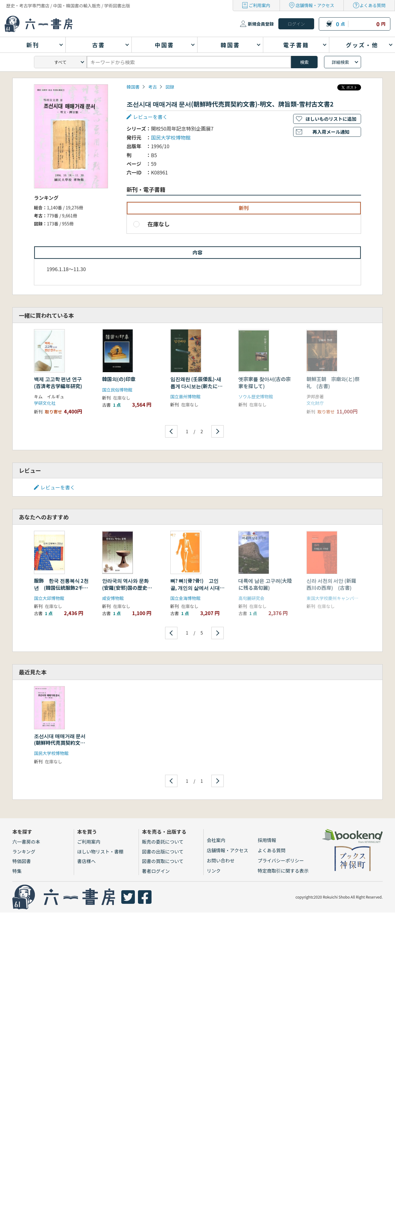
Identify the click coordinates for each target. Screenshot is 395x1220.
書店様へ (86, 861)
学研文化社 (45, 403)
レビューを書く (150, 116)
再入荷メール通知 (330, 131)
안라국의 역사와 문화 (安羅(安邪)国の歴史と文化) (127, 587)
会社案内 (216, 840)
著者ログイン (156, 871)
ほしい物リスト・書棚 (100, 851)
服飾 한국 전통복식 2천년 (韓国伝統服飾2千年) (61, 587)
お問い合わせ (221, 860)
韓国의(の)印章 (118, 379)
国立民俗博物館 (117, 390)
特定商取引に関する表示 (283, 870)
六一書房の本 (26, 841)
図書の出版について (163, 851)
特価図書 (21, 861)
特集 (17, 871)
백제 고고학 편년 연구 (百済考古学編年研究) (58, 382)
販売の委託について (163, 841)
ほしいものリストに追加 (331, 118)
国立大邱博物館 (49, 598)
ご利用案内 (259, 5)
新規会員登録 (261, 24)
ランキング (23, 851)
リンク (214, 870)
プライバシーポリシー (281, 860)
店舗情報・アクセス (315, 5)
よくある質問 (372, 5)
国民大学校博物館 (170, 137)
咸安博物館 (113, 598)
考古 (152, 87)
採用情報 (267, 840)
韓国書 (133, 87)
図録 (169, 87)
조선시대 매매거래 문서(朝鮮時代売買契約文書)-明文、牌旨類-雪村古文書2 (59, 746)
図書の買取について (163, 861)
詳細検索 (340, 62)
